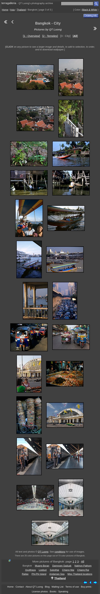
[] (75, 35)
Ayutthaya (30, 570)
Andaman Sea (56, 574)
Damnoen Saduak (61, 565)
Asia (12, 9)
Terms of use (72, 586)
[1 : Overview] (31, 35)
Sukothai (54, 570)
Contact (20, 586)
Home (5, 9)
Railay (25, 574)
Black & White (89, 9)
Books (53, 591)
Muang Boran (42, 565)
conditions (59, 551)
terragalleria (8, 3)
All (82, 561)
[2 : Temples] (50, 35)
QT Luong (43, 551)
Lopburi (43, 570)
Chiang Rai (83, 570)
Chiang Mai (68, 570)
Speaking (63, 591)
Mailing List (57, 586)
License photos (40, 591)
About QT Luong (34, 586)
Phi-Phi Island (39, 574)
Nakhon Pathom (83, 565)
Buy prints (86, 586)
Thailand (21, 9)
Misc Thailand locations (80, 574)
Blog (47, 586)
